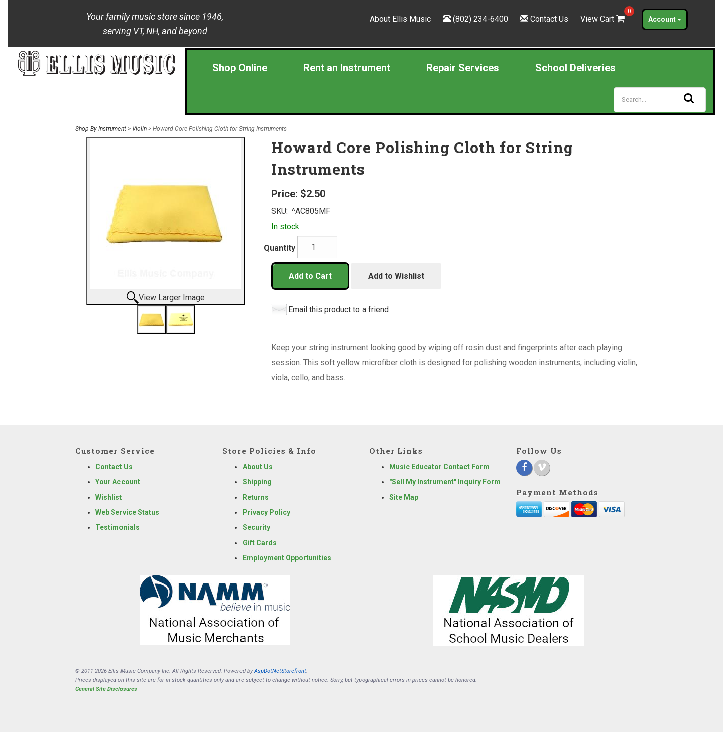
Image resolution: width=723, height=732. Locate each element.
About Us (258, 467)
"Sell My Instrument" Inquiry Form (445, 482)
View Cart (603, 19)
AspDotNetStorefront (280, 671)
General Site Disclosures (106, 689)
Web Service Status (127, 512)
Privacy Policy (266, 512)
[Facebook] (524, 468)
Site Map (403, 497)
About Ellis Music (400, 19)
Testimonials (117, 527)
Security (256, 527)
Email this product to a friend (338, 309)
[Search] (660, 99)
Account (664, 19)
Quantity (279, 248)
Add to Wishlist (396, 276)
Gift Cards (260, 543)
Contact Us (549, 19)
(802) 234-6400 (480, 19)
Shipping (257, 482)
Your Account (117, 482)
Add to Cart (310, 276)
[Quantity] (317, 247)
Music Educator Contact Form (439, 467)
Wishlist (108, 497)
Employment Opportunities (287, 558)
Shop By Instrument (100, 128)
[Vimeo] (542, 468)
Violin (139, 128)
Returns (256, 497)
